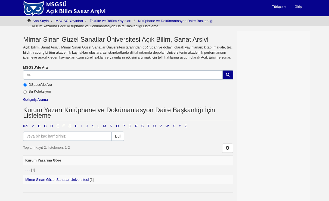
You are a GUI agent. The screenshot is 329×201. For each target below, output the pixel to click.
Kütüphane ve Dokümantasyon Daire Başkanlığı (175, 21)
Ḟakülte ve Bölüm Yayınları (110, 21)
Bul (117, 136)
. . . (27, 170)
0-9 (25, 126)
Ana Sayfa (41, 21)
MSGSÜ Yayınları (69, 21)
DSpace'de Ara (37, 85)
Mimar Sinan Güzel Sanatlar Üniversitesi (57, 180)
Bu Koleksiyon (37, 91)
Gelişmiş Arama (35, 100)
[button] (279, 7)
